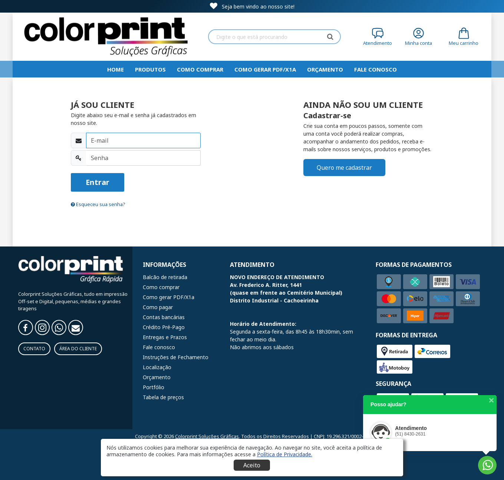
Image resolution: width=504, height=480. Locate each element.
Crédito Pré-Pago (164, 327)
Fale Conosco (375, 69)
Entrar (97, 182)
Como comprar (200, 69)
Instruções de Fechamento (175, 357)
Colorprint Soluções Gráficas (207, 436)
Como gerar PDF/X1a (265, 69)
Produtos (150, 69)
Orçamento (325, 69)
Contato (34, 348)
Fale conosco (159, 347)
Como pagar (158, 307)
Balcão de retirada (165, 277)
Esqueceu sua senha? (98, 204)
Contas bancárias (164, 317)
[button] (284, 454)
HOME (115, 69)
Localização (157, 367)
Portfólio (153, 387)
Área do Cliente (78, 348)
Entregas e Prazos (165, 337)
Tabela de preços (163, 397)
